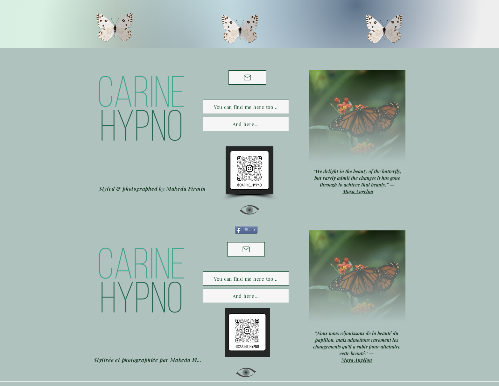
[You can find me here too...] (246, 107)
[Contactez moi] (246, 249)
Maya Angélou (356, 360)
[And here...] (246, 124)
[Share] (246, 230)
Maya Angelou (358, 191)
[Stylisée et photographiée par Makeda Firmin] (148, 359)
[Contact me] (247, 77)
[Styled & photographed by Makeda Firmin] (152, 188)
